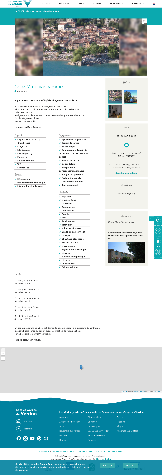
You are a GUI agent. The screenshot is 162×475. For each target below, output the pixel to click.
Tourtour (120, 417)
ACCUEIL (46, 4)
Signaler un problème (126, 173)
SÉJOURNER (116, 4)
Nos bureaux (44, 451)
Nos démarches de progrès (63, 451)
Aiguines (63, 417)
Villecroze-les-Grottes (127, 431)
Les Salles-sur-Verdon (98, 431)
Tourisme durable (85, 451)
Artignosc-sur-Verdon (69, 422)
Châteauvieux (94, 417)
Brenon (63, 440)
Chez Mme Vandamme (48, 11)
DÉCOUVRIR (64, 4)
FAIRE (81, 4)
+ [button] (3, 350)
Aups (61, 426)
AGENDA (97, 4)
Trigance (120, 422)
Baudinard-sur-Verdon (70, 431)
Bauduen (63, 435)
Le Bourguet (94, 426)
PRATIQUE (138, 4)
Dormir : (31, 11)
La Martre (92, 422)
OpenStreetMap (139, 391)
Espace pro (100, 451)
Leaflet (124, 391)
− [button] (3, 353)
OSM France (157, 391)
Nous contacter (103, 459)
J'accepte (131, 465)
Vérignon (120, 426)
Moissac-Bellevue (96, 435)
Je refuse (107, 465)
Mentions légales (115, 451)
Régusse (92, 440)
